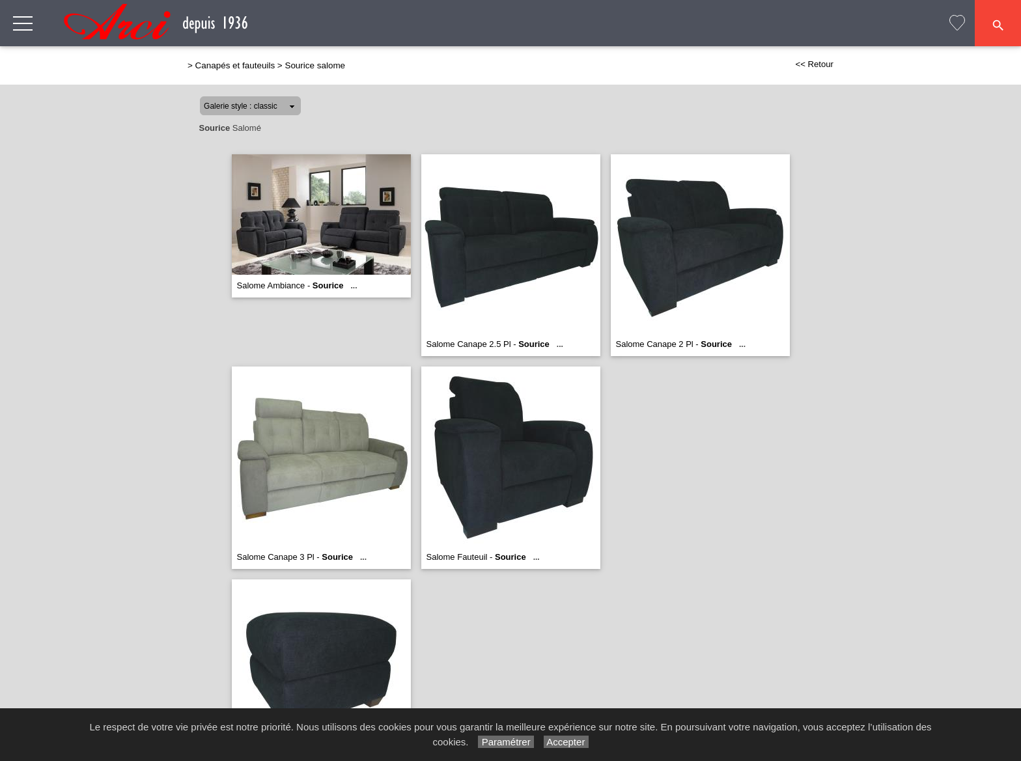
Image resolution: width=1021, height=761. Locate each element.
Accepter (566, 741)
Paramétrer (506, 741)
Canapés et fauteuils (235, 65)
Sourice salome (315, 65)
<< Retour (814, 64)
